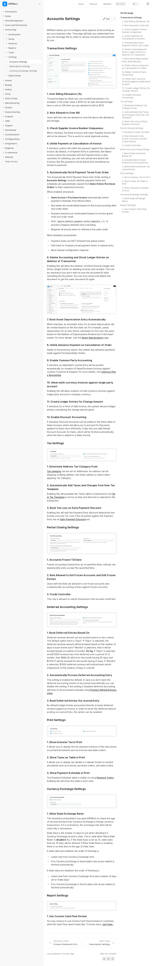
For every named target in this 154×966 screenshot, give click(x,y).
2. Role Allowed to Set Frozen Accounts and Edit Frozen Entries (134, 139)
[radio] (104, 959)
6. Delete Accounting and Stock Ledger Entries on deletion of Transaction (134, 52)
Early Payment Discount (73, 519)
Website (107, 4)
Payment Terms (105, 777)
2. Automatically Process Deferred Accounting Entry (135, 161)
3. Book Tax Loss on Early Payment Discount (134, 122)
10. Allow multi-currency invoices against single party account (136, 81)
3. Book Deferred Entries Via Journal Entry (136, 167)
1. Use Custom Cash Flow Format (134, 210)
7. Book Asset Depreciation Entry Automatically (135, 60)
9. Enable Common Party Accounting (134, 73)
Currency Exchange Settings (134, 194)
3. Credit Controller (131, 145)
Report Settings (128, 205)
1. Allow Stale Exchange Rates (133, 199)
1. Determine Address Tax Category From (134, 106)
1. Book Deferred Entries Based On (134, 154)
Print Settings (127, 173)
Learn (81, 4)
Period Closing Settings (131, 128)
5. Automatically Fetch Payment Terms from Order (135, 44)
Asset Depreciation (92, 337)
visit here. (107, 924)
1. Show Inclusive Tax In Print (136, 177)
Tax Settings (126, 101)
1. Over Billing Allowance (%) (135, 21)
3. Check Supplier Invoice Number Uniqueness (134, 30)
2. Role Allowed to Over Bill (135, 25)
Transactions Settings (131, 17)
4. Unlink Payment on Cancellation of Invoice (133, 37)
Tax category (54, 471)
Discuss (93, 4)
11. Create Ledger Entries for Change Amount (136, 89)
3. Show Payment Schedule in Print (135, 189)
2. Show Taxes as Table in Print (135, 182)
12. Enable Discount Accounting (131, 96)
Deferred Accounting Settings (134, 149)
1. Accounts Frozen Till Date (135, 132)
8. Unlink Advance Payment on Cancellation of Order (135, 66)
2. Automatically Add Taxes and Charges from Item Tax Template (135, 115)
